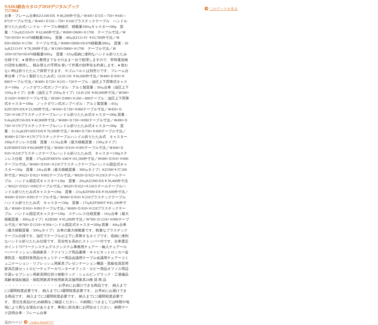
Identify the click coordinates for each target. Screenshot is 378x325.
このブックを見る (223, 9)
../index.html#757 (41, 322)
